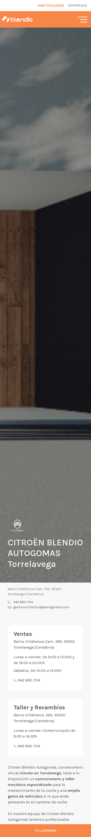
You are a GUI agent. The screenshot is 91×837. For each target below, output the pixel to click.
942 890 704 (23, 602)
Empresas (77, 5)
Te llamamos (46, 831)
